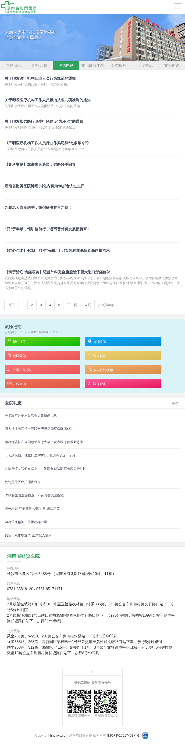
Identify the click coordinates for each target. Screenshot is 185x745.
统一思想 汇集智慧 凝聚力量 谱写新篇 (32, 508)
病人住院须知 (100, 370)
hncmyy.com (59, 735)
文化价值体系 (92, 65)
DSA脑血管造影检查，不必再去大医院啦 (34, 495)
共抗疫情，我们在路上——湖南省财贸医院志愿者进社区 (45, 468)
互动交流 (145, 65)
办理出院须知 (19, 370)
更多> (176, 403)
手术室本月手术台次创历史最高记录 (31, 415)
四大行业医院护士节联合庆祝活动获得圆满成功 (39, 428)
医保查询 (96, 384)
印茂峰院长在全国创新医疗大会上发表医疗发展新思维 (44, 442)
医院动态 (13, 403)
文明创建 (171, 65)
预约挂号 (16, 342)
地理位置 (96, 342)
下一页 (72, 305)
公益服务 (118, 65)
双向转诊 (96, 356)
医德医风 (66, 65)
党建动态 (13, 65)
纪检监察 (39, 65)
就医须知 (16, 356)
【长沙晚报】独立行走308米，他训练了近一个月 (40, 455)
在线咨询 (16, 384)
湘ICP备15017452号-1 (123, 735)
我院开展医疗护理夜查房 (23, 482)
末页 (87, 305)
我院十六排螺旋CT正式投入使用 (28, 535)
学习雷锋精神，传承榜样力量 (26, 522)
